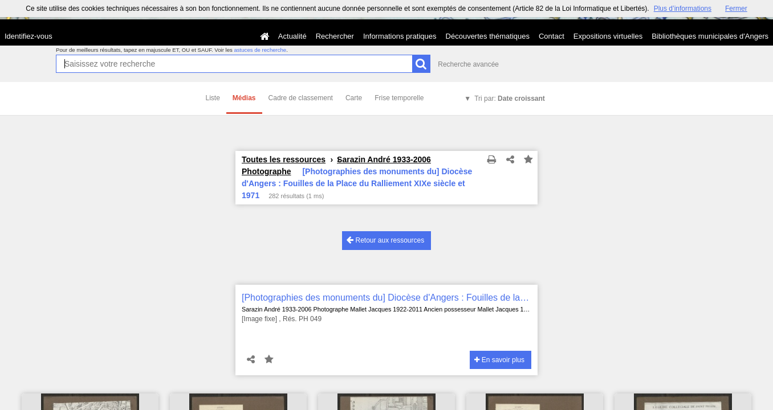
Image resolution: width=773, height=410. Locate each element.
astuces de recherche (260, 50)
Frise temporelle (399, 98)
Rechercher (335, 36)
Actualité (292, 36)
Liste (213, 98)
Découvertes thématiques (488, 36)
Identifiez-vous (28, 36)
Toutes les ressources (284, 159)
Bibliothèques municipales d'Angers (710, 36)
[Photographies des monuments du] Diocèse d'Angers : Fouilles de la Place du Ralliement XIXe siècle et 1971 (386, 297)
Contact (551, 36)
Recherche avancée (468, 64)
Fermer (736, 9)
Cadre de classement (300, 98)
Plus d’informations (682, 9)
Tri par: (509, 98)
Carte (353, 98)
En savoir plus (499, 360)
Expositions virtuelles (607, 36)
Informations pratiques (400, 36)
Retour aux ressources (385, 240)
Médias (244, 98)
